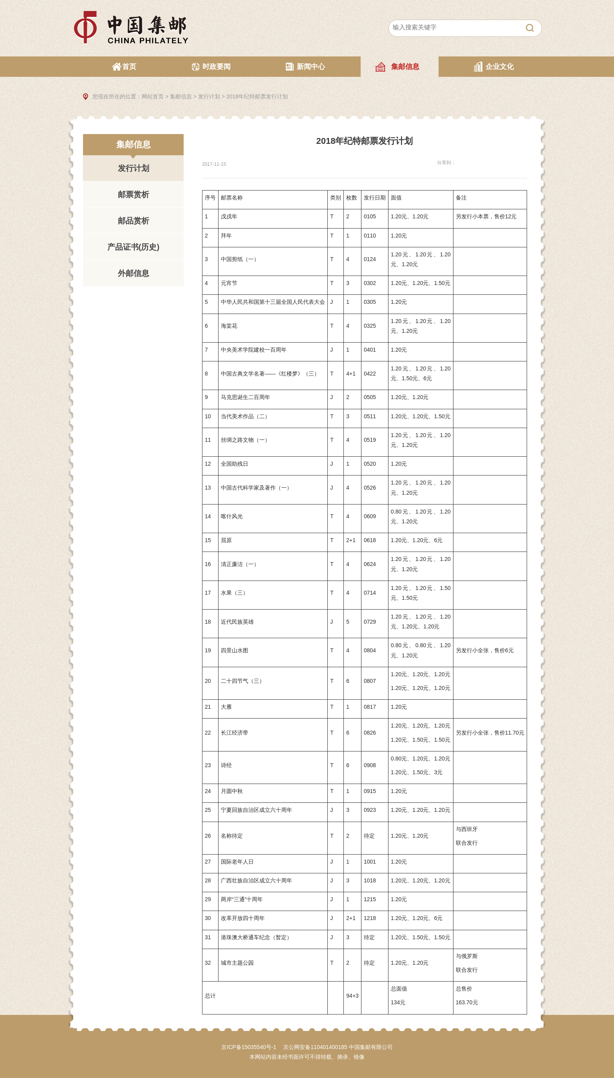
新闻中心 (311, 67)
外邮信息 (133, 273)
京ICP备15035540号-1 (248, 1047)
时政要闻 (216, 67)
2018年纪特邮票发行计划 (257, 96)
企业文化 (500, 67)
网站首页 (153, 96)
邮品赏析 (133, 220)
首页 (129, 67)
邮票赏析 (133, 194)
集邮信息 (405, 67)
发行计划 (209, 96)
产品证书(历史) (133, 247)
